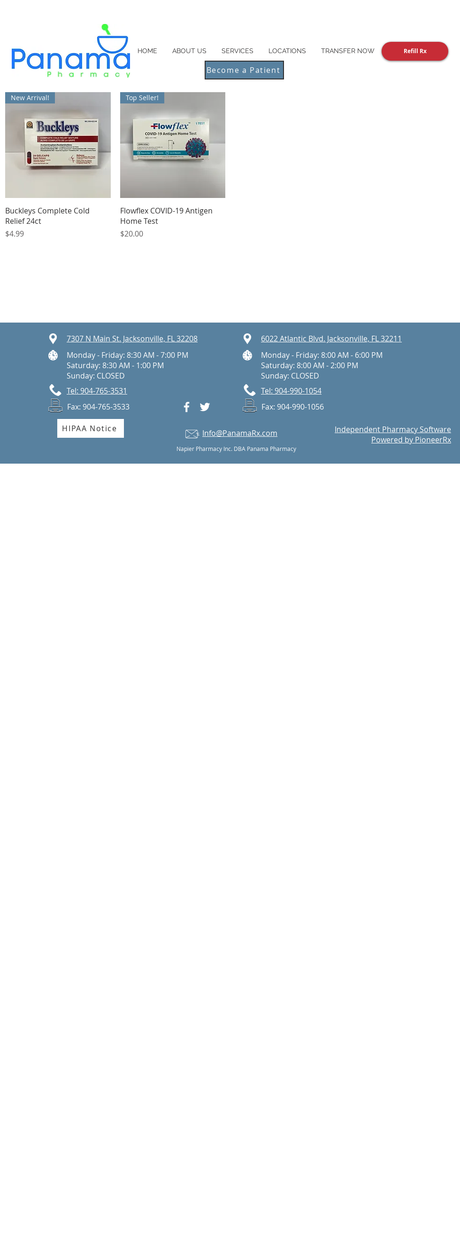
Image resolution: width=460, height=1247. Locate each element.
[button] (287, 51)
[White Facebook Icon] (186, 407)
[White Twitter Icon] (205, 407)
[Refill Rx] (415, 51)
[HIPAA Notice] (90, 428)
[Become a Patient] (244, 70)
